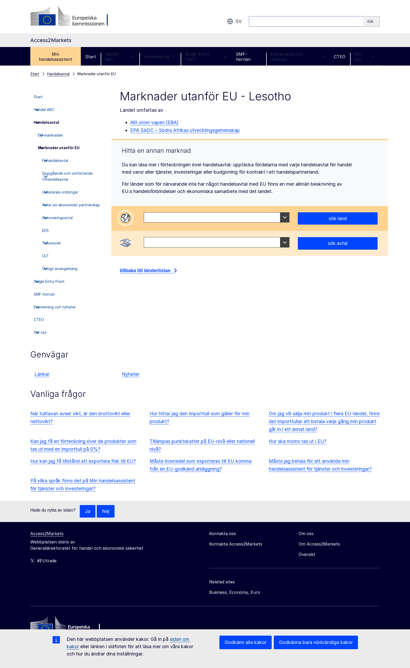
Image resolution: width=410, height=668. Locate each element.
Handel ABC (120, 56)
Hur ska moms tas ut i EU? (297, 441)
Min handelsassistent (55, 56)
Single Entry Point (206, 56)
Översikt (307, 554)
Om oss (364, 56)
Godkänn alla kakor (245, 642)
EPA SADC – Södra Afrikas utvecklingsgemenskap (185, 130)
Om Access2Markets (319, 544)
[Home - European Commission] (68, 627)
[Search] (371, 21)
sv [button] (234, 21)
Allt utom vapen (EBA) (154, 122)
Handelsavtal (160, 56)
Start (90, 56)
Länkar (42, 374)
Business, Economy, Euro (234, 592)
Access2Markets (47, 533)
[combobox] (216, 217)
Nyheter (130, 374)
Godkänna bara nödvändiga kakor (316, 642)
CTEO (339, 56)
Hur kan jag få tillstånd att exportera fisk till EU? (83, 461)
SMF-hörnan (243, 56)
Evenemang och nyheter (297, 56)
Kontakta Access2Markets (235, 544)
